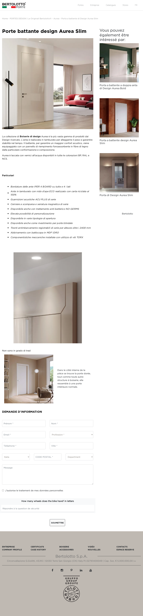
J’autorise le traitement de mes (32, 490)
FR (136, 5)
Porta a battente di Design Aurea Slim (79, 18)
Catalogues (111, 5)
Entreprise (94, 5)
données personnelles (51, 490)
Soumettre (57, 523)
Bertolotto (127, 213)
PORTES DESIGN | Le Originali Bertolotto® (31, 18)
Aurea (56, 18)
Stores (125, 5)
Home (5, 18)
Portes (81, 5)
